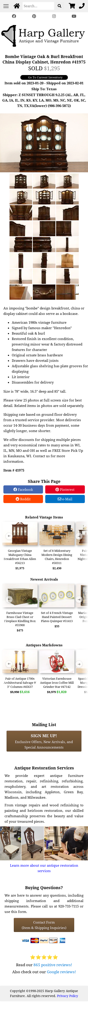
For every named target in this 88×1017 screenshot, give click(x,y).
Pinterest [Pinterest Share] (64, 489)
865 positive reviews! (52, 964)
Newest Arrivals (44, 579)
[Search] (38, 6)
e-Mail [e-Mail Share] (65, 499)
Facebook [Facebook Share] (23, 489)
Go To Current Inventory (45, 77)
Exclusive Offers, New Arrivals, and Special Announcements (44, 741)
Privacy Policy (67, 996)
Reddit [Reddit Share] (23, 499)
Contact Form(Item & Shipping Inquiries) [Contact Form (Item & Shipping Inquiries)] (44, 925)
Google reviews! (61, 971)
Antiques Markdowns (44, 645)
